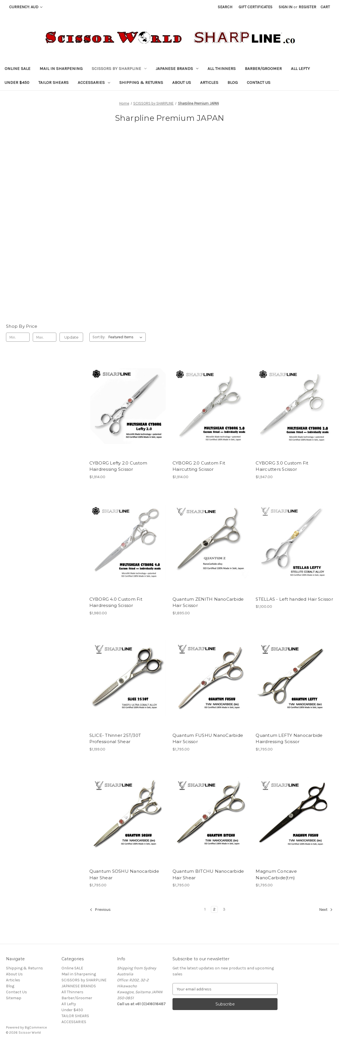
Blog (232, 82)
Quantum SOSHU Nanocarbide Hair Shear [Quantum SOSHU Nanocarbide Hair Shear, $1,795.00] (124, 874)
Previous (100, 910)
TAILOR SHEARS (53, 82)
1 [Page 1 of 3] (205, 909)
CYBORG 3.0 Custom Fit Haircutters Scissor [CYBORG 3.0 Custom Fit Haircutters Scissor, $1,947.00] (282, 466)
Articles (209, 82)
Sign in (285, 7)
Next (326, 910)
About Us (181, 82)
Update (71, 337)
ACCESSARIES (94, 82)
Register (307, 7)
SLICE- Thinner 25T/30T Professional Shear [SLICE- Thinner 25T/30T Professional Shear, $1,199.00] (115, 739)
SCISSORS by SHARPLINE (119, 68)
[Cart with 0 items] (325, 7)
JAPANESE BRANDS (177, 68)
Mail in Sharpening (61, 68)
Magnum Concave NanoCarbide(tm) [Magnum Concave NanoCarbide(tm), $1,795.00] (276, 874)
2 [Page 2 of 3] (214, 909)
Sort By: (99, 337)
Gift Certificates (255, 7)
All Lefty (300, 68)
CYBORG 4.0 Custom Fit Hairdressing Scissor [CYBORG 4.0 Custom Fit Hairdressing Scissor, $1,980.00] (115, 602)
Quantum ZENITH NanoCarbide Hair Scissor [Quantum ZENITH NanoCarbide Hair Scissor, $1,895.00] (208, 602)
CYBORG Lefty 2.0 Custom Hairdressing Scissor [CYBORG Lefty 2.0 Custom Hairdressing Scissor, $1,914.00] (118, 466)
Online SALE (17, 68)
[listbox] (126, 337)
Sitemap (13, 998)
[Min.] (18, 337)
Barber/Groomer (263, 68)
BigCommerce (36, 1027)
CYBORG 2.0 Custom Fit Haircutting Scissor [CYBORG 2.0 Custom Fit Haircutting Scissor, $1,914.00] (198, 466)
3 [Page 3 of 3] (224, 909)
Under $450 (17, 82)
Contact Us (258, 82)
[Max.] (44, 337)
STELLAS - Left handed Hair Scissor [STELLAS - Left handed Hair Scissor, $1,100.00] (294, 599)
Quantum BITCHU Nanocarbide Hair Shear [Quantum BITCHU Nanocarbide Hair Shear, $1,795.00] (208, 874)
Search (225, 7)
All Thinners (221, 68)
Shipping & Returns (141, 82)
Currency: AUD (25, 7)
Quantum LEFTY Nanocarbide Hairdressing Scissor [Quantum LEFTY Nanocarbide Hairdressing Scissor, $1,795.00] (289, 739)
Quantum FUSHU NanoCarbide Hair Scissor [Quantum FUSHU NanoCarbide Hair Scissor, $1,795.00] (207, 739)
